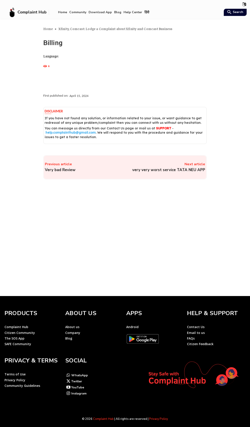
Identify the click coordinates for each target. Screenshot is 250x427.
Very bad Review (60, 169)
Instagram (79, 389)
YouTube (77, 383)
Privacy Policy (158, 415)
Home (48, 28)
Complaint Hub (103, 415)
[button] (234, 12)
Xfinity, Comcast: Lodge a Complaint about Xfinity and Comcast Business (115, 28)
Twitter (76, 377)
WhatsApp (79, 371)
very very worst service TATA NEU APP (168, 169)
